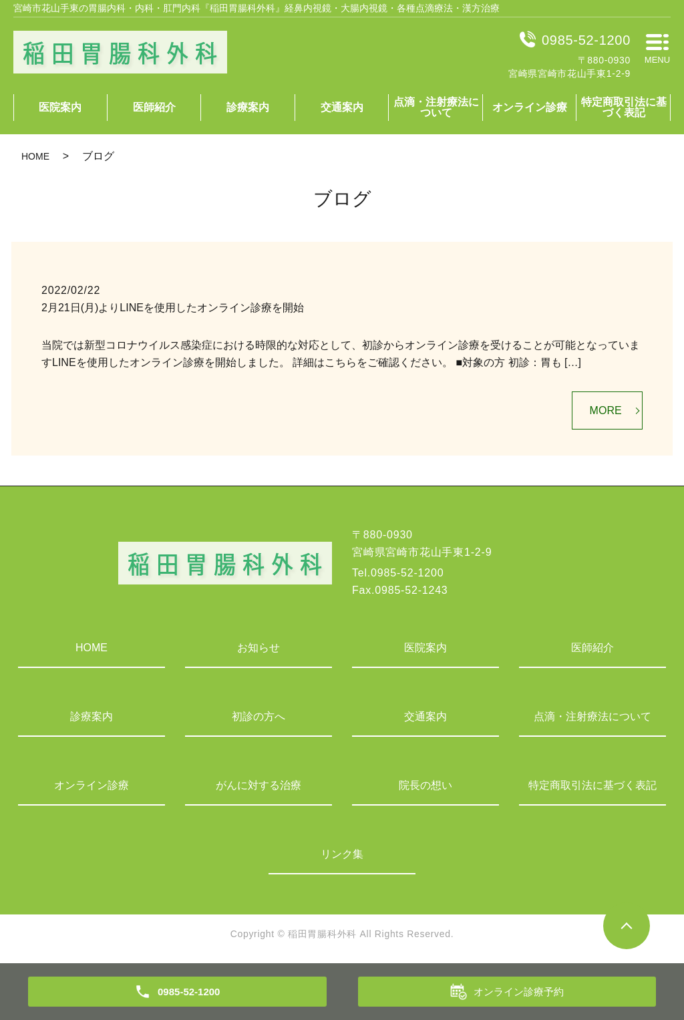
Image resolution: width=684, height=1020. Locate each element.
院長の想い (425, 785)
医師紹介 (154, 107)
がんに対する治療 (258, 785)
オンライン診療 (529, 107)
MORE (606, 410)
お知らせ (258, 647)
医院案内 (60, 107)
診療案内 (247, 107)
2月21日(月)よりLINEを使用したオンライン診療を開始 (172, 307)
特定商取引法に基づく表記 (624, 107)
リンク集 (342, 854)
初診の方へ (258, 716)
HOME (35, 156)
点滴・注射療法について (436, 107)
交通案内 (342, 107)
